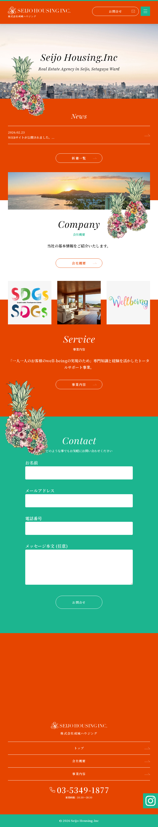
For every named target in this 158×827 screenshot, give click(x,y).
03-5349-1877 (83, 789)
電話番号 (33, 518)
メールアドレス (39, 490)
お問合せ (122, 11)
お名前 (31, 463)
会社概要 (84, 263)
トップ (112, 748)
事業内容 (84, 384)
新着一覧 (84, 158)
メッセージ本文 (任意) (46, 546)
